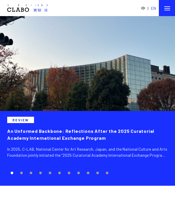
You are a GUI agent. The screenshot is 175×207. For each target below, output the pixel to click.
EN (153, 8)
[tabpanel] (87, 101)
